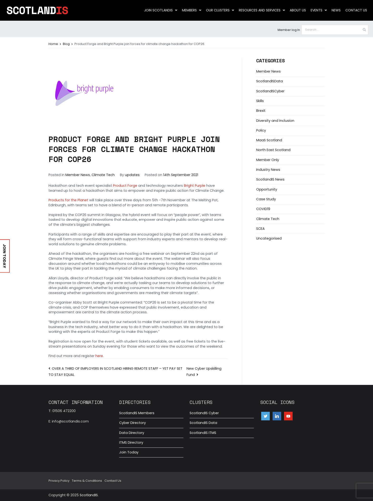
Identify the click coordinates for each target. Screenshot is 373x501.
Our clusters (220, 10)
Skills (260, 100)
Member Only (267, 159)
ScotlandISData (269, 81)
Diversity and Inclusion (275, 120)
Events (319, 10)
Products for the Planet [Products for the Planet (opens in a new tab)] (68, 200)
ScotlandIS (89, 495)
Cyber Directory (132, 422)
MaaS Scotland (269, 140)
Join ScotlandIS (160, 10)
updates (132, 174)
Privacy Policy (59, 480)
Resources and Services (262, 10)
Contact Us (356, 10)
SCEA (260, 228)
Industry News (268, 169)
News (336, 10)
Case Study (266, 199)
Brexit (260, 110)
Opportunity (266, 189)
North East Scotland (273, 149)
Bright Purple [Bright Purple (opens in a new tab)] (194, 185)
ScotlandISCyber (270, 91)
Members (191, 10)
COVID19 (263, 208)
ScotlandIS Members (136, 413)
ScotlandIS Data (203, 422)
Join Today (128, 452)
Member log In (289, 30)
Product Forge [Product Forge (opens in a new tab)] (125, 185)
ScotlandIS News (270, 179)
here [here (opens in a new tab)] (99, 356)
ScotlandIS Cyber (204, 413)
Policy (261, 130)
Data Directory (131, 432)
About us (298, 10)
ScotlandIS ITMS (203, 432)
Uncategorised (269, 238)
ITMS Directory (131, 442)
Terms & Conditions (87, 480)
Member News (77, 174)
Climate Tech (103, 174)
